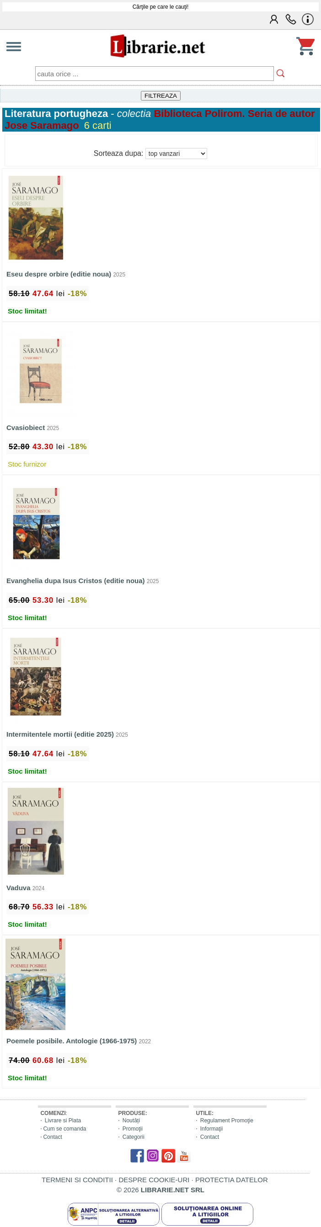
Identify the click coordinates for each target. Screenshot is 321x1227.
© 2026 (160, 1190)
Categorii (133, 1137)
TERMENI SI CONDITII (77, 1180)
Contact (52, 1137)
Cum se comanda (64, 1129)
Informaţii (211, 1129)
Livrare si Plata (63, 1120)
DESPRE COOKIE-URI (153, 1180)
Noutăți (131, 1120)
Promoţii (133, 1129)
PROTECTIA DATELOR (231, 1180)
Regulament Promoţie (226, 1120)
